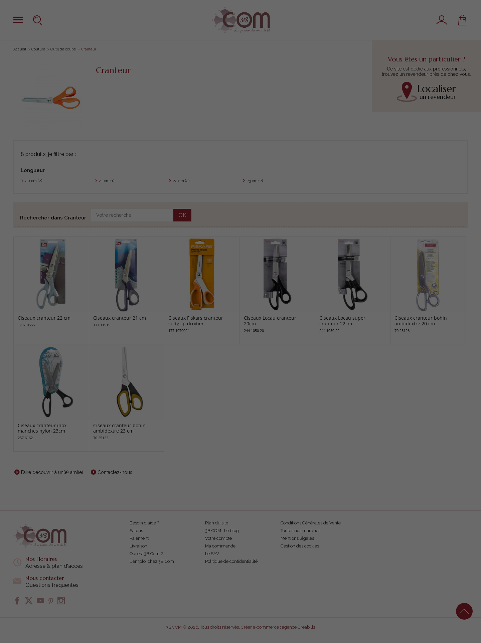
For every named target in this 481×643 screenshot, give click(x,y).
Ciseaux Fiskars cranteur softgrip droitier (195, 321)
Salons (136, 530)
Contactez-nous (115, 472)
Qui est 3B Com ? (146, 553)
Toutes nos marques (300, 530)
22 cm (181, 180)
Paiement (139, 538)
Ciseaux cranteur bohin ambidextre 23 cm (119, 428)
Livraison (138, 546)
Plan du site (216, 523)
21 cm (106, 180)
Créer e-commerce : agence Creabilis (278, 627)
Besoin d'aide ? (144, 523)
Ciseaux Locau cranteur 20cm (270, 321)
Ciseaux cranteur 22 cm (44, 318)
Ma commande (220, 546)
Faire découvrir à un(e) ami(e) (52, 472)
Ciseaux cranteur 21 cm (119, 318)
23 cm (255, 180)
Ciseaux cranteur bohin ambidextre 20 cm (420, 321)
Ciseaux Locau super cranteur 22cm (342, 321)
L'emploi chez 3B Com (152, 561)
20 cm (33, 180)
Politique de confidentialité (231, 561)
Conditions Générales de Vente (311, 523)
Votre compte (218, 538)
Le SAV (212, 553)
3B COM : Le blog (222, 530)
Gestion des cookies (300, 546)
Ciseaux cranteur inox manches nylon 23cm (42, 428)
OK (182, 215)
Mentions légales (297, 538)
